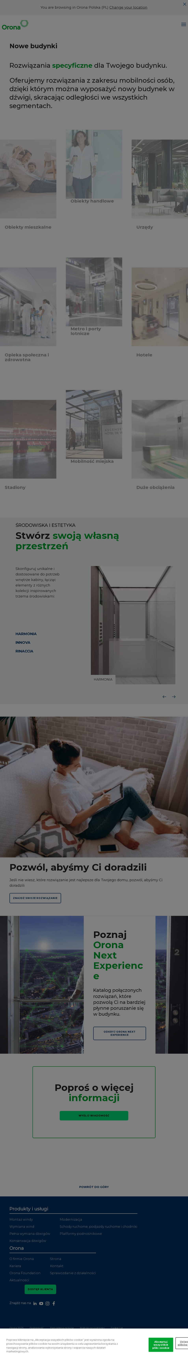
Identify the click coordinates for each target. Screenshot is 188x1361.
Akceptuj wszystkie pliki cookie (160, 1344)
